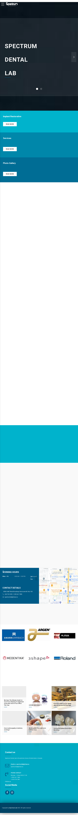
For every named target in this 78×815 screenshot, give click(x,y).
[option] (39, 57)
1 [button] (37, 89)
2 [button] (41, 89)
